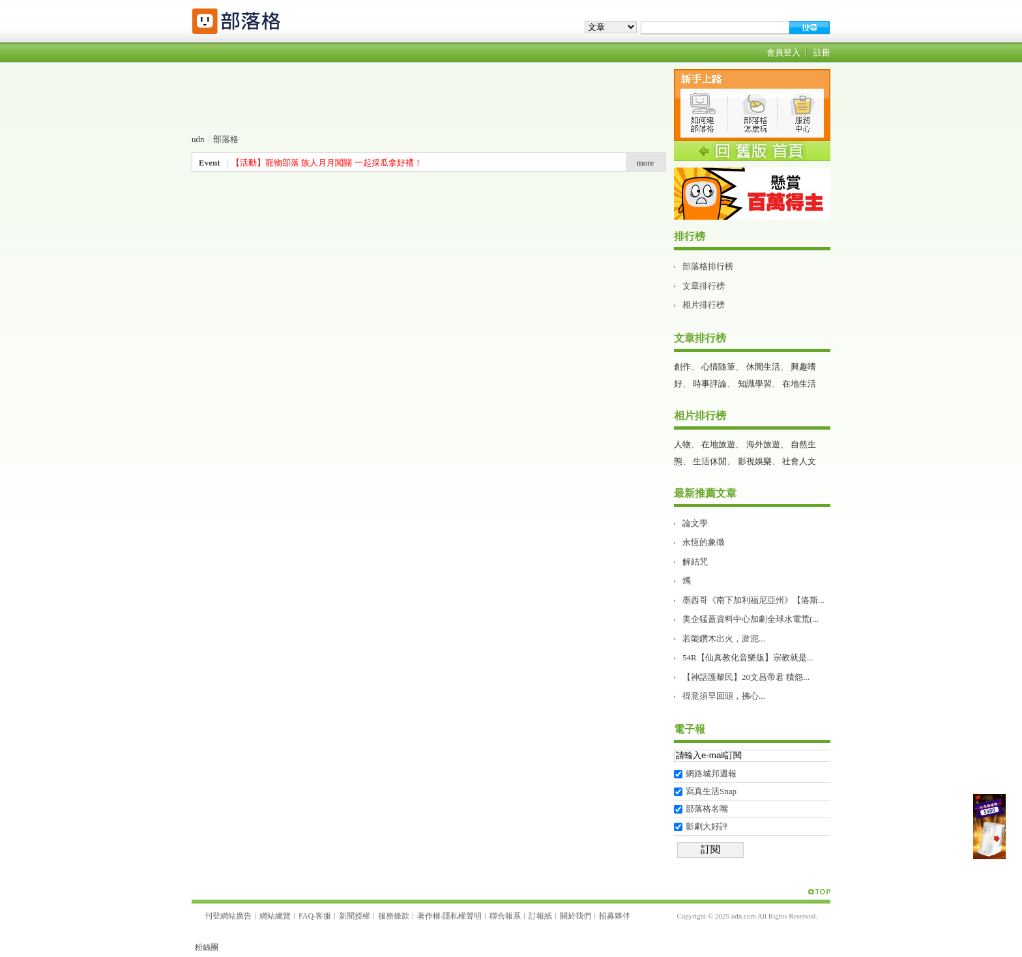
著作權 (429, 915)
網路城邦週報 (711, 773)
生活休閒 (710, 461)
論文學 (695, 523)
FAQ (306, 915)
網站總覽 (275, 915)
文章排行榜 (703, 286)
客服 (323, 915)
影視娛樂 (755, 461)
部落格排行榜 (707, 266)
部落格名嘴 (707, 809)
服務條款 (393, 915)
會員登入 (783, 52)
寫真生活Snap (711, 791)
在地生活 (799, 384)
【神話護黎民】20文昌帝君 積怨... (746, 677)
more (645, 163)
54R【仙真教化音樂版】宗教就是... (747, 657)
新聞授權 (354, 915)
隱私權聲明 (462, 915)
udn (198, 139)
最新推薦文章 (705, 493)
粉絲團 (206, 947)
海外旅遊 (763, 444)
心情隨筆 (718, 367)
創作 (682, 367)
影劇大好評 (707, 826)
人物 (682, 444)
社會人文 (799, 461)
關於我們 (575, 915)
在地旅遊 (718, 444)
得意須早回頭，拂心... (723, 696)
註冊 (821, 52)
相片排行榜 (703, 305)
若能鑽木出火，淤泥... (723, 638)
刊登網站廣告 (228, 915)
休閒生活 (763, 367)
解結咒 (695, 562)
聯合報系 (505, 915)
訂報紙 (540, 915)
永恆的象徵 (703, 542)
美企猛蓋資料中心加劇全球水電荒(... (750, 619)
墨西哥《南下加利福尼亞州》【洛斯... (753, 600)
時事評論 (710, 384)
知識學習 (755, 384)
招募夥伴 (614, 915)
